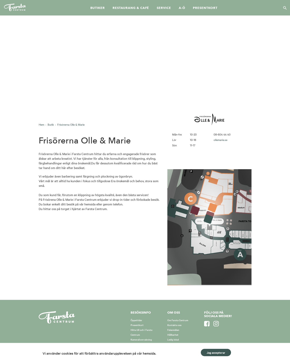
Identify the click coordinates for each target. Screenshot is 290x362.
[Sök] (283, 7)
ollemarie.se (220, 140)
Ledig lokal (173, 339)
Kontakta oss (174, 325)
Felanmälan (173, 329)
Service (164, 8)
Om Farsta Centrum (177, 320)
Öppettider (136, 320)
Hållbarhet (172, 334)
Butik (51, 124)
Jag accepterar (216, 352)
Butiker (97, 8)
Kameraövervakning (141, 339)
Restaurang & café (131, 8)
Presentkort (205, 8)
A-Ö (182, 8)
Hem (41, 124)
